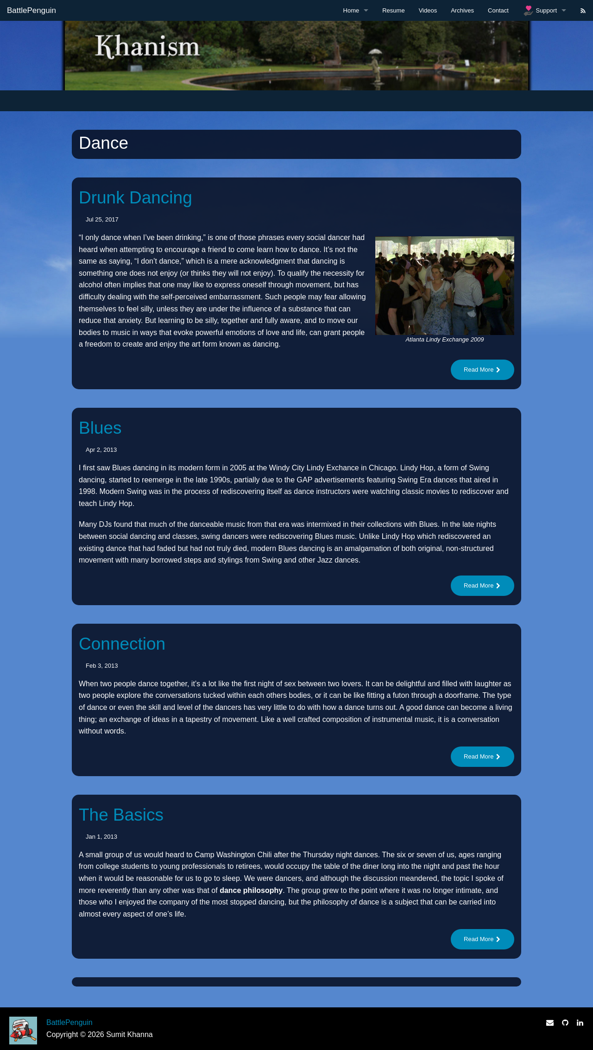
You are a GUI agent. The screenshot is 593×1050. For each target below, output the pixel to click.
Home (351, 10)
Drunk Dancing (135, 197)
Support (540, 11)
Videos (428, 10)
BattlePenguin (31, 10)
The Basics (121, 814)
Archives (462, 10)
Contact (498, 10)
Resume (393, 10)
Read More (482, 369)
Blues (100, 427)
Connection (122, 643)
